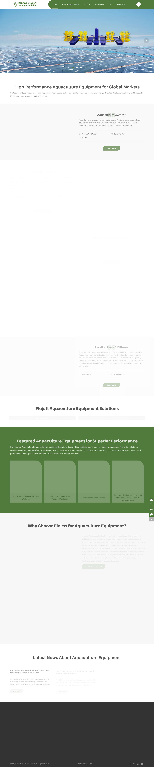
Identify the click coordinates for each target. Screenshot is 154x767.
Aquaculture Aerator (111, 116)
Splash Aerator (117, 135)
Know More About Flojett (21, 53)
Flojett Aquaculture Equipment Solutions (77, 409)
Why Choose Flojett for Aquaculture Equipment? (77, 526)
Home (55, 6)
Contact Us (121, 6)
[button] (146, 40)
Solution (87, 6)
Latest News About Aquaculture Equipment (77, 658)
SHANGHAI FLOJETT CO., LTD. (27, 764)
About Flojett (99, 6)
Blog (110, 6)
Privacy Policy (87, 764)
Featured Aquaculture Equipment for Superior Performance (77, 441)
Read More (111, 149)
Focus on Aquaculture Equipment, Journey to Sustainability (35, 34)
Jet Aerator (84, 139)
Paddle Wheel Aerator (88, 135)
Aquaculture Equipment (70, 6)
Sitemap (79, 764)
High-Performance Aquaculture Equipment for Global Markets (77, 87)
